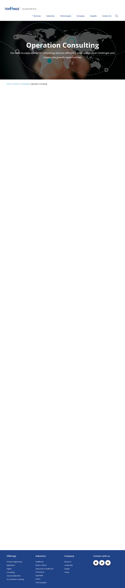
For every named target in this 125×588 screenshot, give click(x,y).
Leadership (68, 565)
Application (11, 565)
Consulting (25, 84)
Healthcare (39, 562)
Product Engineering (14, 562)
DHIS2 (37, 579)
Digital (9, 569)
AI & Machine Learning (15, 579)
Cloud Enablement (13, 576)
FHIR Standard (40, 582)
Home (9, 84)
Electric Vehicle (41, 565)
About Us (67, 562)
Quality (67, 569)
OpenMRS (39, 575)
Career (66, 572)
